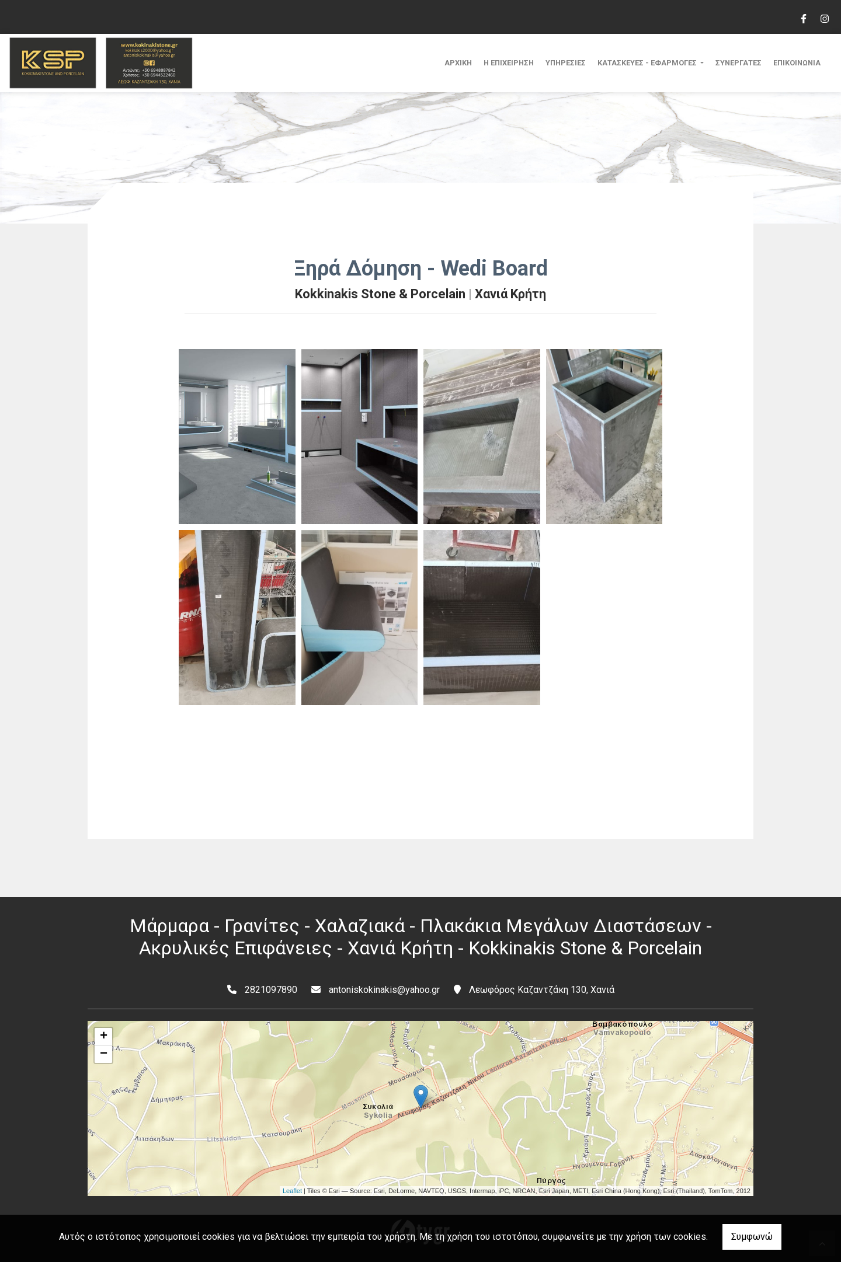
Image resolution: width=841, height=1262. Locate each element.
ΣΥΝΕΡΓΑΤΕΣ (738, 62)
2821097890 (271, 989)
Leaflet (292, 1190)
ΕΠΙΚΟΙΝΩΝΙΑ (797, 62)
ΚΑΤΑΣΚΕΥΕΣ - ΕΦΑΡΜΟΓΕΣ (647, 62)
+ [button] (103, 1036)
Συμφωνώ (752, 1236)
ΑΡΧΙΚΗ (458, 62)
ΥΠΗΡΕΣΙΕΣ (565, 62)
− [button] (103, 1054)
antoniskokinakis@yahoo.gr (384, 989)
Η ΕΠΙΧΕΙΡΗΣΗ (509, 62)
